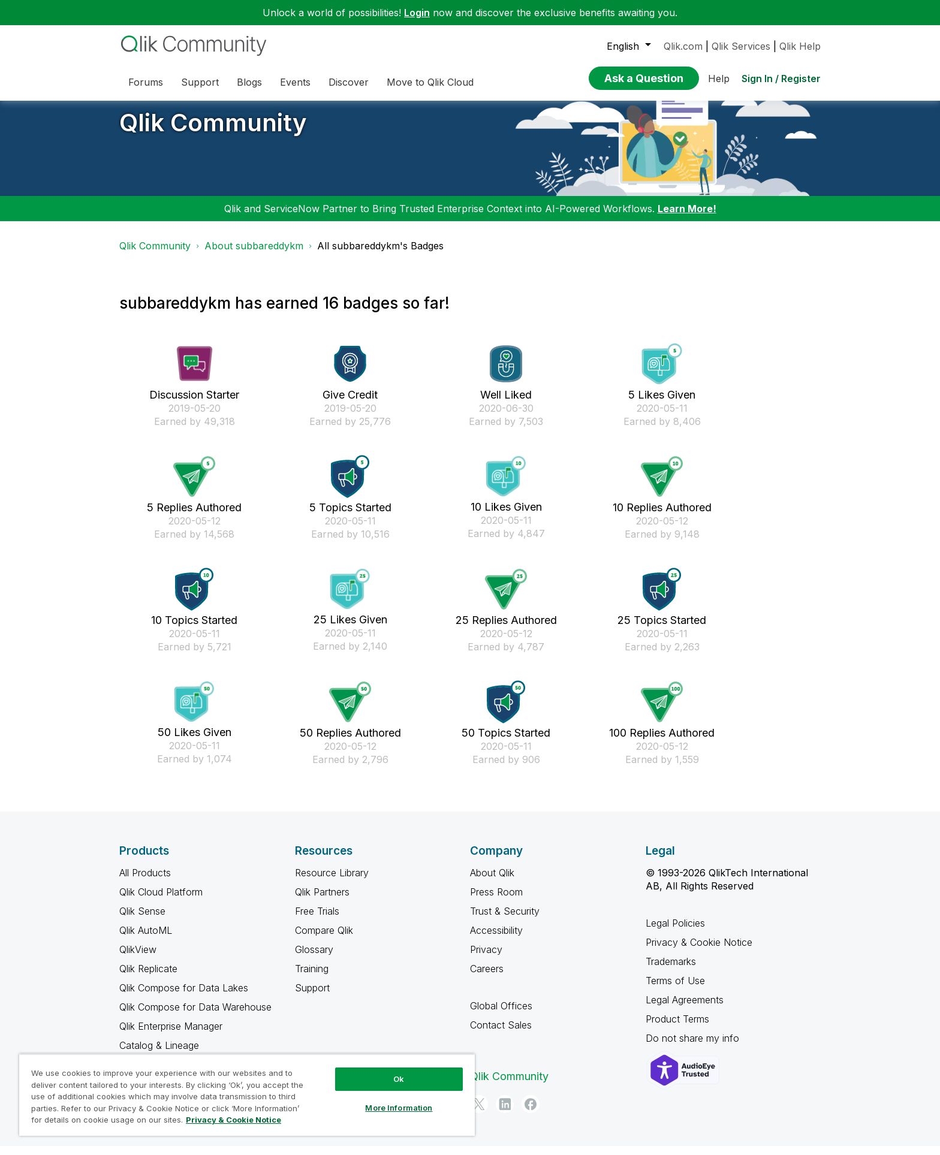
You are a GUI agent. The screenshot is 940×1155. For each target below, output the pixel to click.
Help (719, 79)
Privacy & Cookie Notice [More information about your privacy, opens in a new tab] (233, 1119)
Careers (487, 978)
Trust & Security (505, 920)
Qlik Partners (322, 901)
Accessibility (496, 939)
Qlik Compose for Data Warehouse (195, 1016)
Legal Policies (675, 932)
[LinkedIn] (505, 1113)
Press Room (496, 901)
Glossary (314, 958)
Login (417, 13)
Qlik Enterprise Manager (170, 1035)
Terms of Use (675, 990)
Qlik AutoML (145, 939)
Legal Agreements (685, 1009)
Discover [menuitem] (349, 82)
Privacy (486, 958)
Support (312, 997)
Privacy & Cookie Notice (699, 951)
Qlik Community (213, 131)
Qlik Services (741, 46)
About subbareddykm (253, 255)
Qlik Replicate (148, 978)
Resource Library (332, 882)
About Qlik (492, 882)
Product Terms (677, 1028)
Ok (398, 1079)
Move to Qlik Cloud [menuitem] (430, 82)
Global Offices (501, 1015)
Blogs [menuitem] (249, 82)
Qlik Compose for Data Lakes (183, 997)
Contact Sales (501, 1034)
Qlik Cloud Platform (161, 901)
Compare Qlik (324, 939)
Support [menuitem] (200, 82)
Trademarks (671, 970)
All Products (145, 882)
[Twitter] (479, 1113)
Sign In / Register (781, 79)
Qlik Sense (142, 920)
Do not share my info (694, 1047)
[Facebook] (531, 1113)
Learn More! (687, 218)
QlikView (137, 958)
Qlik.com (683, 46)
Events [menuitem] (295, 82)
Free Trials (317, 920)
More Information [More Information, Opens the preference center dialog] (398, 1107)
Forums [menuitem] (145, 82)
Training (312, 978)
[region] (247, 1095)
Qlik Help (800, 46)
